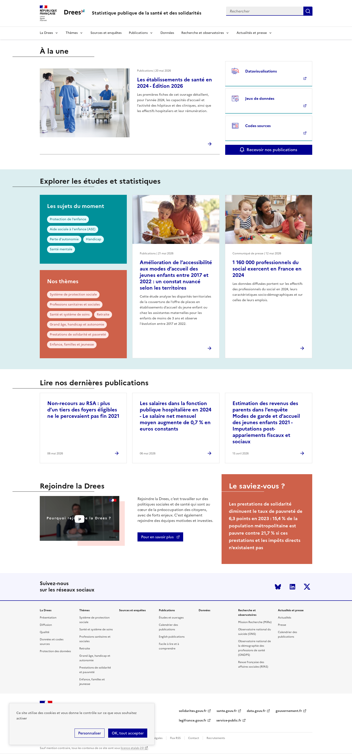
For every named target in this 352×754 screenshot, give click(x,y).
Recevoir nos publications (272, 150)
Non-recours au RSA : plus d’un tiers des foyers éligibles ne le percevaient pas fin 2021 (83, 410)
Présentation (48, 618)
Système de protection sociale (73, 294)
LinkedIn (292, 586)
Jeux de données (259, 98)
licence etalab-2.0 (132, 748)
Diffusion (46, 625)
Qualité (44, 632)
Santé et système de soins (70, 314)
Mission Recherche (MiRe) (255, 622)
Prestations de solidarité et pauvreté (78, 334)
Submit (307, 11)
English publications (172, 637)
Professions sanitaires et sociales (75, 304)
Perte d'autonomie (64, 239)
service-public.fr (228, 720)
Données (167, 32)
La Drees (46, 32)
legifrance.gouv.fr (192, 720)
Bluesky (277, 586)
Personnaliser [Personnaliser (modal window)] (89, 733)
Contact (193, 738)
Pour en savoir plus (158, 537)
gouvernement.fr (289, 711)
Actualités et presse (252, 32)
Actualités (284, 618)
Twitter (307, 586)
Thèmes (72, 32)
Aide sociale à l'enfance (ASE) (72, 229)
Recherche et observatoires (202, 32)
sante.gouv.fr (227, 711)
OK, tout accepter (128, 733)
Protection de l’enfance (68, 219)
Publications (138, 32)
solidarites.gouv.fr (193, 711)
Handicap (93, 239)
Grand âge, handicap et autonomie (77, 324)
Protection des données (55, 651)
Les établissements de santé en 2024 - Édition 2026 (174, 83)
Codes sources (258, 125)
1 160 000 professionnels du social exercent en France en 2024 (267, 269)
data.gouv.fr (256, 711)
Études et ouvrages (171, 618)
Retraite (103, 314)
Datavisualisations (261, 71)
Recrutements (216, 738)
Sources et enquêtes (106, 32)
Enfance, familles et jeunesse (72, 344)
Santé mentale (61, 249)
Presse (282, 625)
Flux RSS (175, 738)
